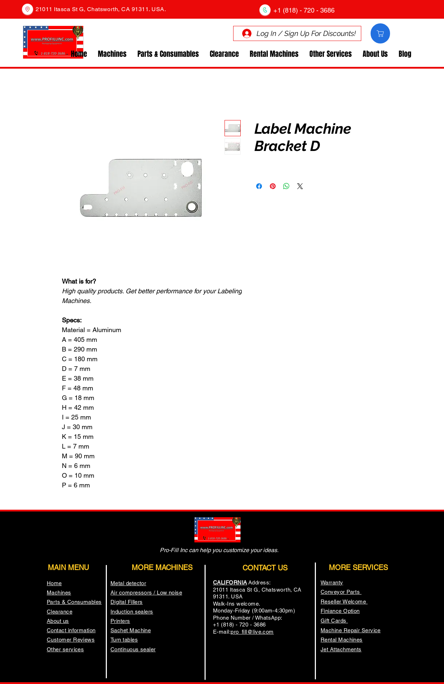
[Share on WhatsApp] (286, 186)
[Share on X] (300, 186)
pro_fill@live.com (252, 632)
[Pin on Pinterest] (272, 186)
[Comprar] (380, 33)
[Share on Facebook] (259, 186)
